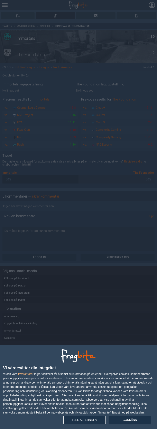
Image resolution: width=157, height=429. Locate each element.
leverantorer (26, 374)
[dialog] (78, 387)
